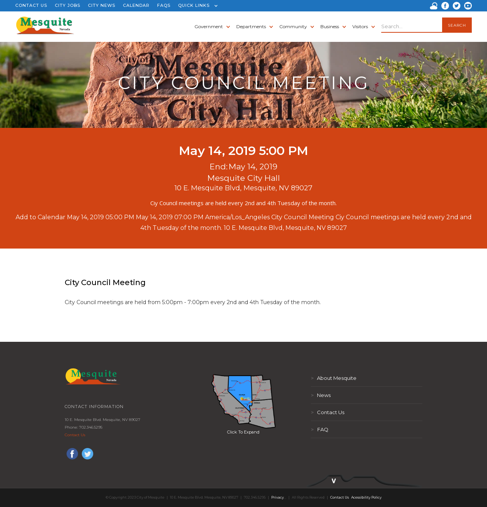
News (321, 395)
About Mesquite (333, 378)
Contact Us (75, 434)
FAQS (163, 5)
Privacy (277, 497)
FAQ (319, 429)
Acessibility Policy (366, 497)
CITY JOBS (67, 5)
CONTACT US (31, 5)
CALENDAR (136, 5)
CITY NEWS (101, 5)
